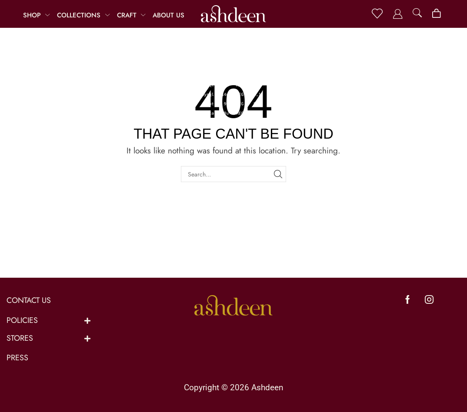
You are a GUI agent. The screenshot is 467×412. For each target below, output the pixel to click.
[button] (377, 13)
